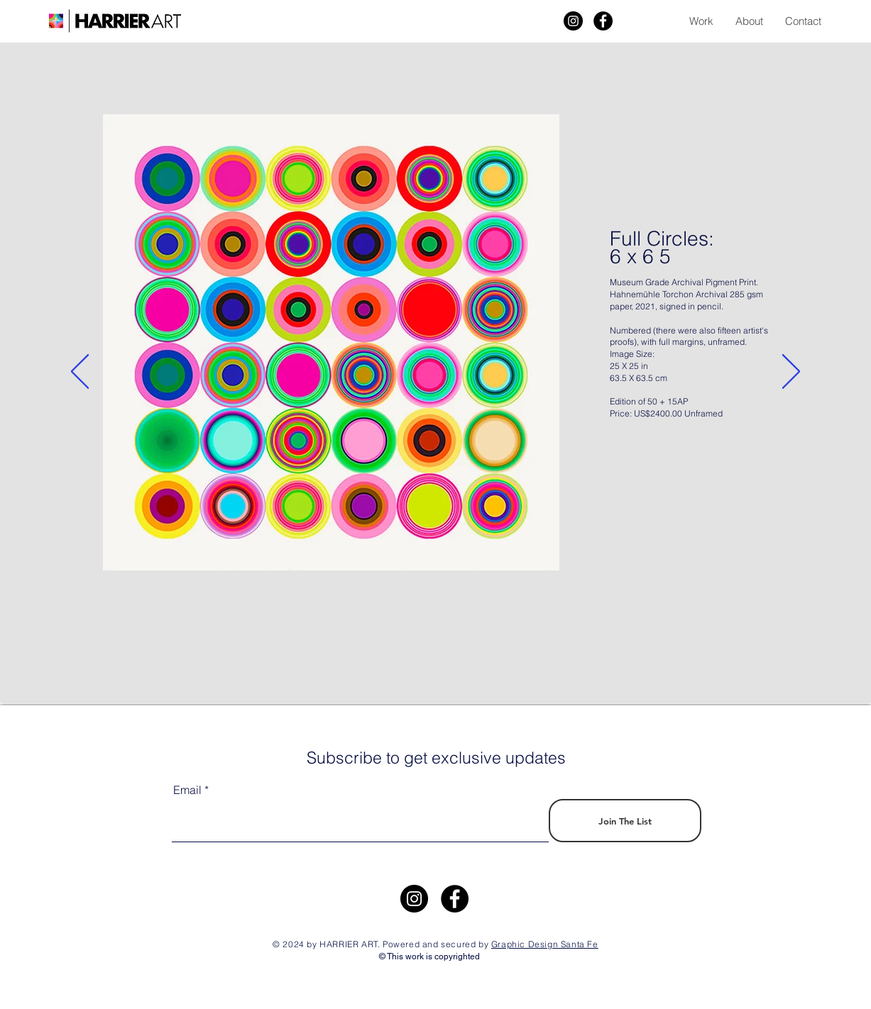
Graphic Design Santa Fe (544, 944)
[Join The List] (625, 820)
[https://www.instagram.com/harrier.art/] (414, 898)
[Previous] (80, 372)
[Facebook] (603, 21)
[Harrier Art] (573, 21)
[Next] (791, 372)
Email (187, 789)
